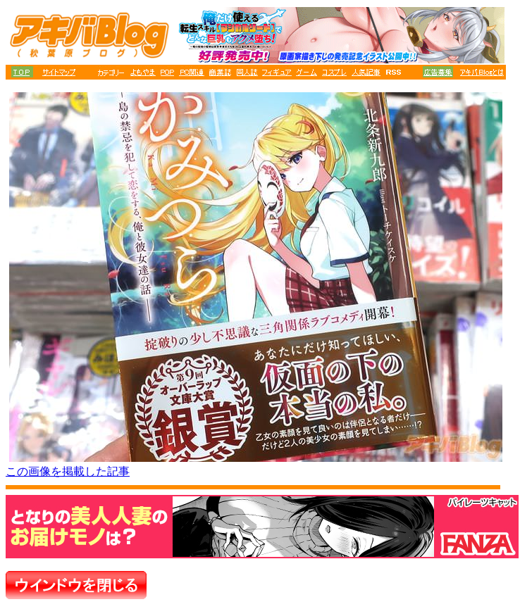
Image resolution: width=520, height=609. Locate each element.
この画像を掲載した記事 (68, 471)
